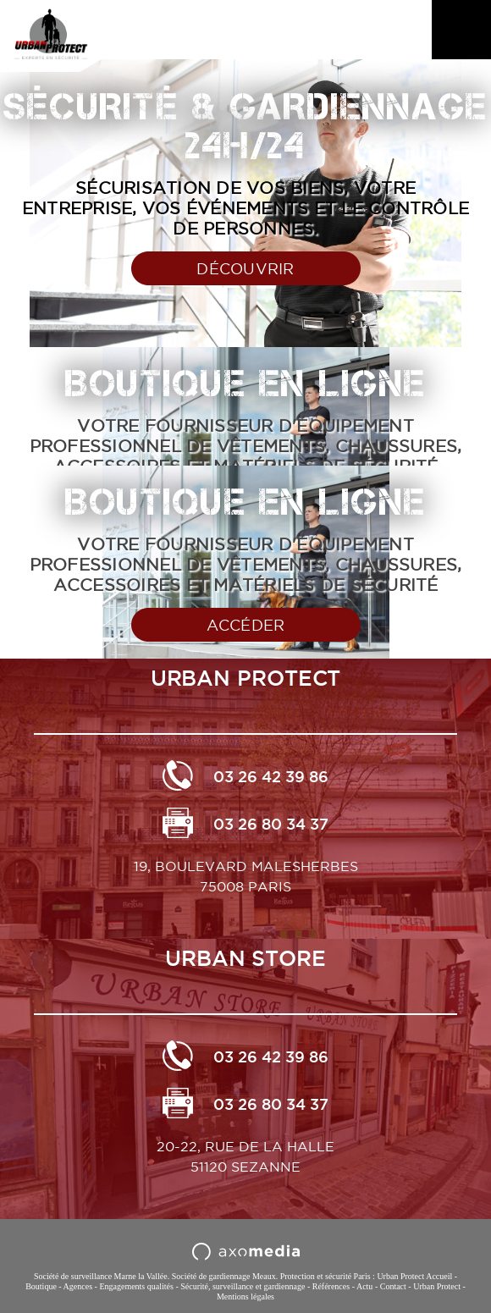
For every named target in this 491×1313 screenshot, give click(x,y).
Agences (77, 1286)
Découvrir (245, 269)
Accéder (246, 625)
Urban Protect (437, 1286)
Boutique (41, 1286)
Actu (364, 1286)
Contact (393, 1286)
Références (331, 1286)
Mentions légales (245, 1296)
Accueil (439, 1276)
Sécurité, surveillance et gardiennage (242, 1286)
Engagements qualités (136, 1286)
